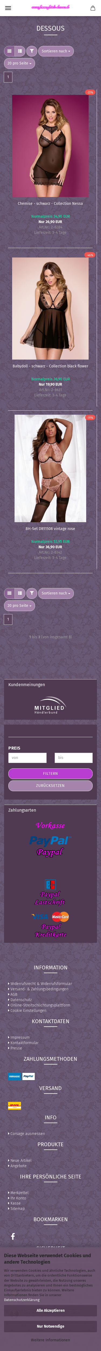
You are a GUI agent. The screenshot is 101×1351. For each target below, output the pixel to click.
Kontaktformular (23, 1043)
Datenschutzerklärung (22, 1300)
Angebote (17, 1166)
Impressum (19, 1037)
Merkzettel (18, 1193)
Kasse (14, 1203)
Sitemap (16, 1208)
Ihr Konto (17, 1198)
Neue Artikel (20, 1160)
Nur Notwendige (50, 1326)
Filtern (50, 773)
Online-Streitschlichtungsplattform (39, 1005)
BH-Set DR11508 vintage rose (50, 528)
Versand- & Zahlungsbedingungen (38, 989)
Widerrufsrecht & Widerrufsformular (40, 983)
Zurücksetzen (50, 785)
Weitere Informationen (50, 1340)
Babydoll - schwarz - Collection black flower (50, 366)
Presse (15, 1048)
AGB (12, 994)
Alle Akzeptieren (51, 1310)
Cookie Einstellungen (27, 1010)
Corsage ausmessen (26, 1133)
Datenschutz (20, 1000)
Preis (14, 748)
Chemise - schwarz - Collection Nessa (50, 203)
